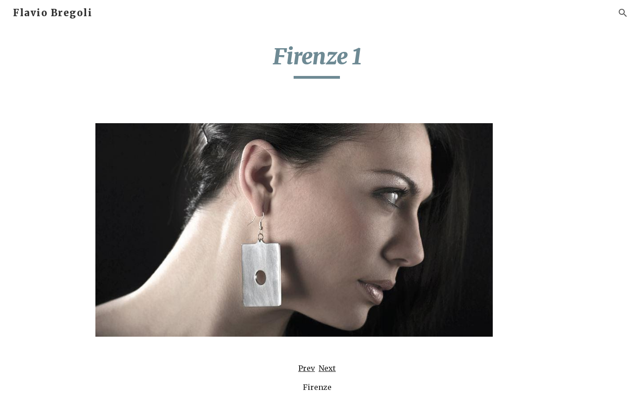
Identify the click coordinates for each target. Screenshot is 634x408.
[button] (623, 13)
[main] (317, 60)
